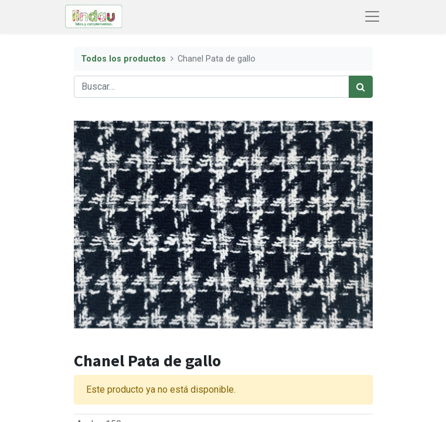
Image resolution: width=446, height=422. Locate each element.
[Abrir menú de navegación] (372, 16)
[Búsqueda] (361, 87)
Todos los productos (123, 59)
